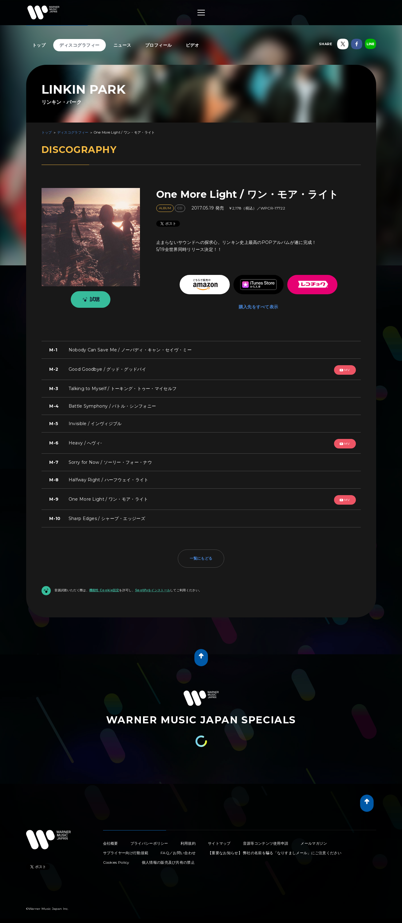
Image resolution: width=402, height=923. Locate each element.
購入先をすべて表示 (258, 300)
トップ (39, 45)
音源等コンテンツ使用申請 (266, 841)
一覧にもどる (201, 555)
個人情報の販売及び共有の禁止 (168, 860)
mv (345, 368)
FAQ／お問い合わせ (178, 850)
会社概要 (110, 841)
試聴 (90, 299)
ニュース (122, 45)
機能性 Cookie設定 (104, 588)
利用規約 (188, 841)
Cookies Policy (116, 860)
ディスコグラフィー (79, 45)
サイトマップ (219, 841)
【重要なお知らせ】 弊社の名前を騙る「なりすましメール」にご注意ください (274, 850)
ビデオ (192, 45)
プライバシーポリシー (149, 841)
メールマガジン (314, 841)
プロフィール (158, 45)
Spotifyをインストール (152, 588)
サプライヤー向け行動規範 (126, 850)
